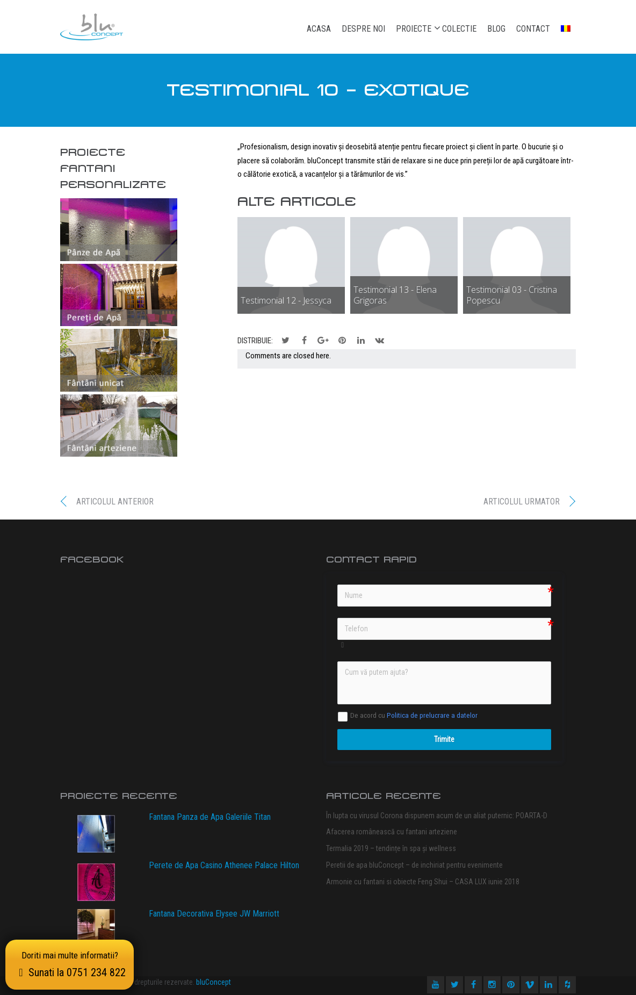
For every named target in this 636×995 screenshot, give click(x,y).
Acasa (319, 29)
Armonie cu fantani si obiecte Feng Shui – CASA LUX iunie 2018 (422, 881)
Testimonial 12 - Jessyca (286, 300)
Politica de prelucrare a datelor (432, 715)
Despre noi (363, 29)
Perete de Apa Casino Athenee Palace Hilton (224, 865)
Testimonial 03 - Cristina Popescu (511, 295)
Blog (496, 29)
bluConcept (213, 982)
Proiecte (413, 28)
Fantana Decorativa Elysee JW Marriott (214, 914)
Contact (533, 29)
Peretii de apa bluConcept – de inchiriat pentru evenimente (414, 865)
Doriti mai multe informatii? (69, 964)
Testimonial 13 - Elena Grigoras (395, 295)
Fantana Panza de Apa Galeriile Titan (210, 817)
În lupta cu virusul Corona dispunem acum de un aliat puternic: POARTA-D (436, 815)
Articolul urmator (521, 501)
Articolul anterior (115, 501)
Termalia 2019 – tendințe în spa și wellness (391, 848)
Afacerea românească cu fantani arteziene (391, 831)
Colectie (459, 29)
